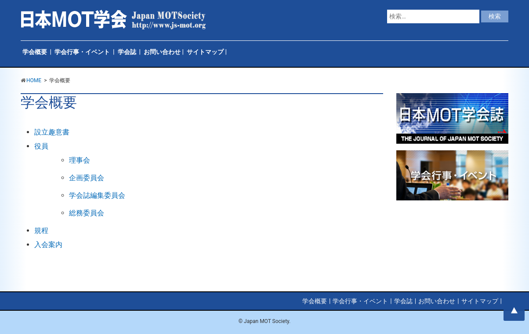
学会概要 (34, 51)
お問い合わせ (162, 51)
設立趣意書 (51, 132)
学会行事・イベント (82, 51)
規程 (41, 230)
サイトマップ (205, 51)
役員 (41, 146)
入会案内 (48, 244)
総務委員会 (86, 213)
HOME (33, 80)
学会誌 (127, 51)
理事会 (79, 160)
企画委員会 (86, 178)
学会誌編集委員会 (97, 195)
